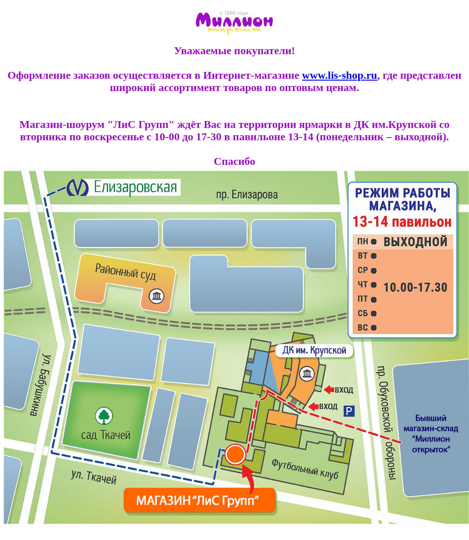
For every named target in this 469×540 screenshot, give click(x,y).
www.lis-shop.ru (339, 75)
